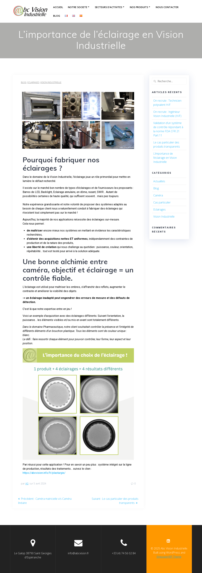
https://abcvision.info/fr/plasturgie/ (44, 472)
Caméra (158, 195)
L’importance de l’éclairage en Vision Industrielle (165, 158)
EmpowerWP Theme (169, 557)
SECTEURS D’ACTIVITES (108, 7)
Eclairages (33, 82)
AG (26, 483)
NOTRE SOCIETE (77, 7)
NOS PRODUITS (139, 7)
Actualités (159, 181)
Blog (56, 15)
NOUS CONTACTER (167, 7)
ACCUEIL (58, 7)
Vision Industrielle (50, 82)
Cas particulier (162, 202)
